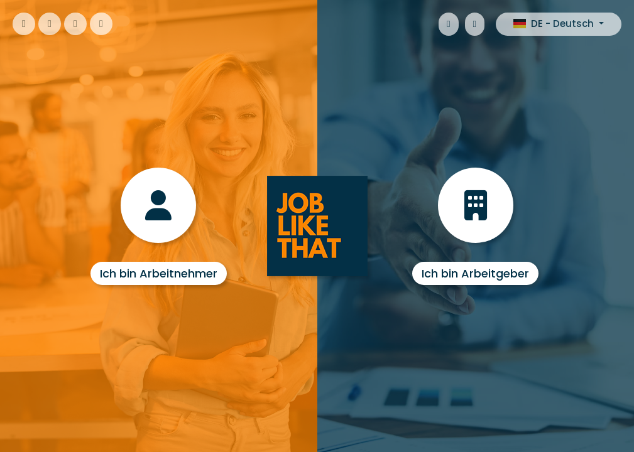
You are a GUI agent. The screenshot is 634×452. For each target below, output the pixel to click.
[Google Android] (474, 24)
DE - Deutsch (554, 23)
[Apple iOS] (448, 24)
